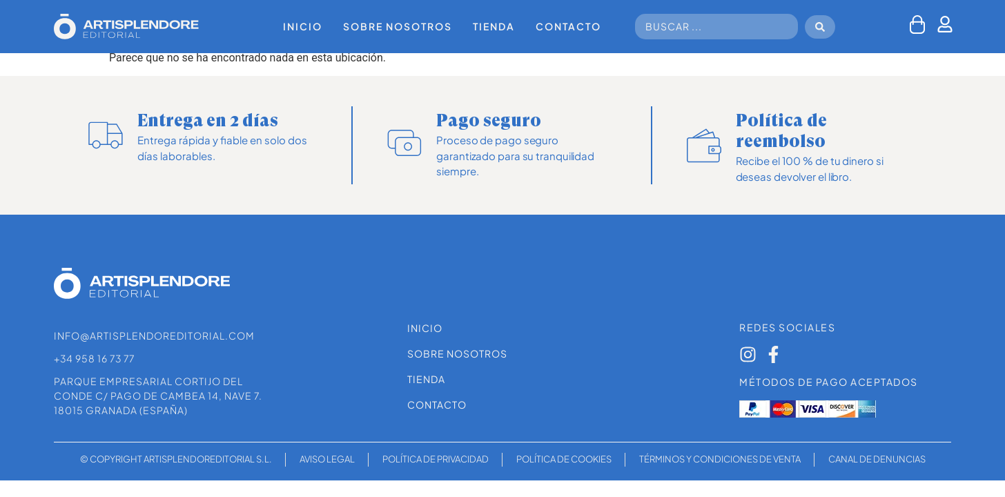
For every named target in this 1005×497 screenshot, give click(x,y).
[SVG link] (126, 26)
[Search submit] (820, 27)
